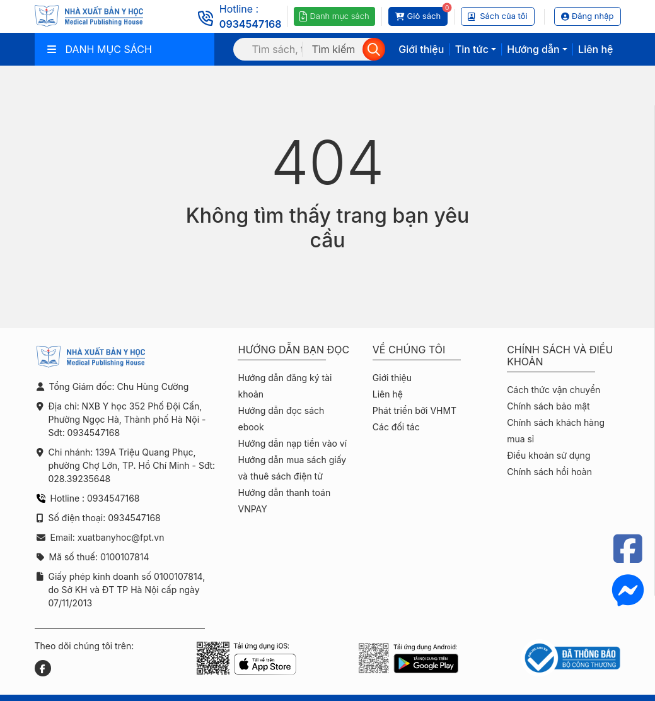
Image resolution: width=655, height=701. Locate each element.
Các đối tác (396, 426)
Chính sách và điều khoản (560, 356)
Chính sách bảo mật (548, 406)
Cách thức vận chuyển (553, 389)
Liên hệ (595, 49)
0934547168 (250, 24)
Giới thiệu (421, 49)
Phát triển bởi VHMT (414, 410)
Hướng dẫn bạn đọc (293, 350)
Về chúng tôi (409, 350)
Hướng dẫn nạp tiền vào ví (292, 443)
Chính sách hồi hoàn (549, 471)
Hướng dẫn (533, 49)
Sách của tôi (498, 16)
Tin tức (472, 49)
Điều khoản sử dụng (548, 455)
